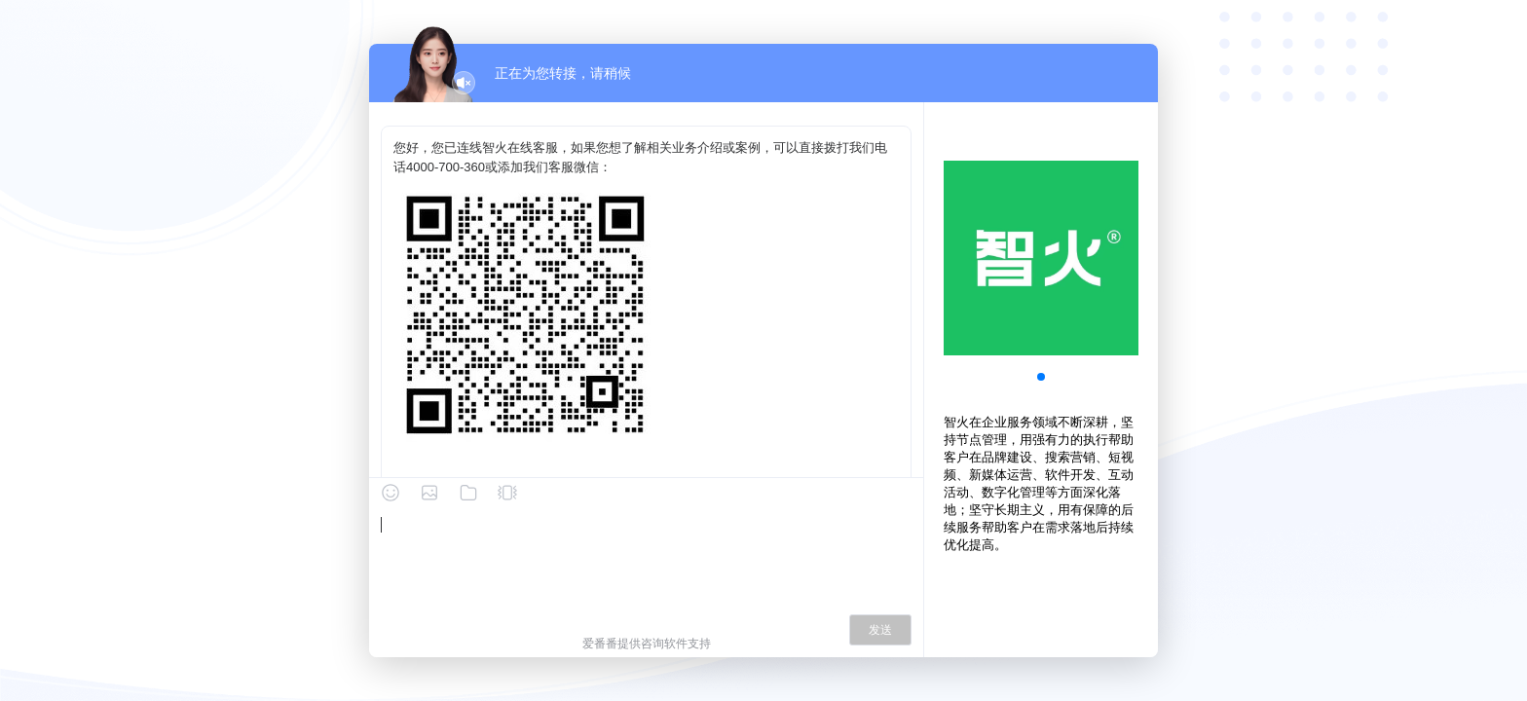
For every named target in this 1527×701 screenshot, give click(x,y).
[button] (1041, 377)
